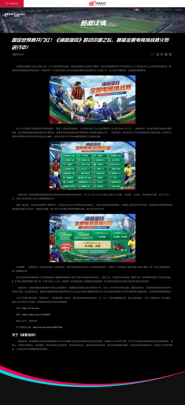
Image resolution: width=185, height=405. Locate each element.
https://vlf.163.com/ (30, 308)
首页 (137, 9)
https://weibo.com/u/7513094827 (36, 314)
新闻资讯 (158, 9)
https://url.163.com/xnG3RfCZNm (47, 327)
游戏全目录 (12, 3)
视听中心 (168, 9)
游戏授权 (147, 9)
